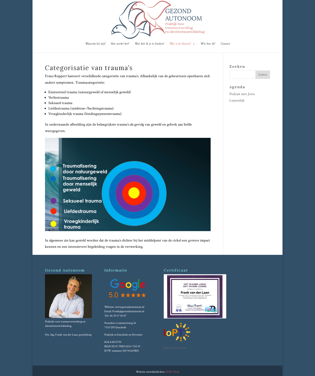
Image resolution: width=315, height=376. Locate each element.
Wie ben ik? (207, 44)
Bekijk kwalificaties (175, 348)
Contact (225, 44)
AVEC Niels (172, 372)
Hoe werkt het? (120, 44)
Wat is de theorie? (180, 44)
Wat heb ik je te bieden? (149, 44)
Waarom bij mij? (95, 44)
